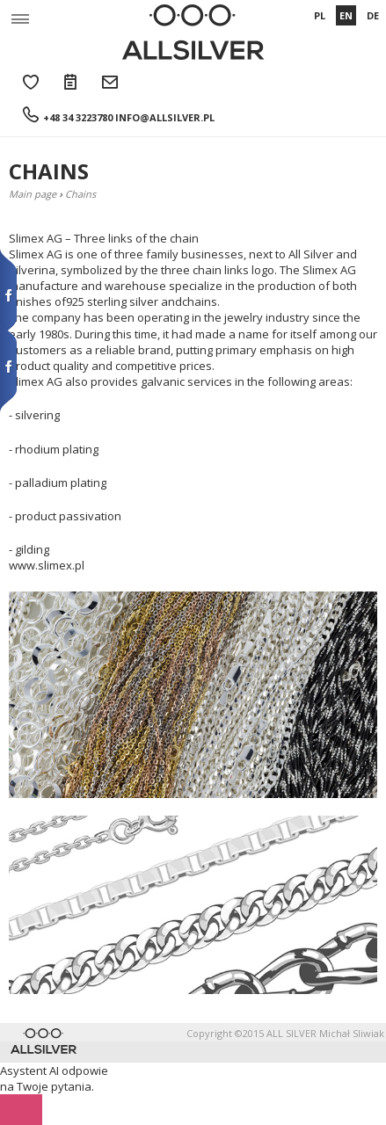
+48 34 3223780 (78, 117)
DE (373, 15)
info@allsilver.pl (165, 117)
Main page (32, 193)
